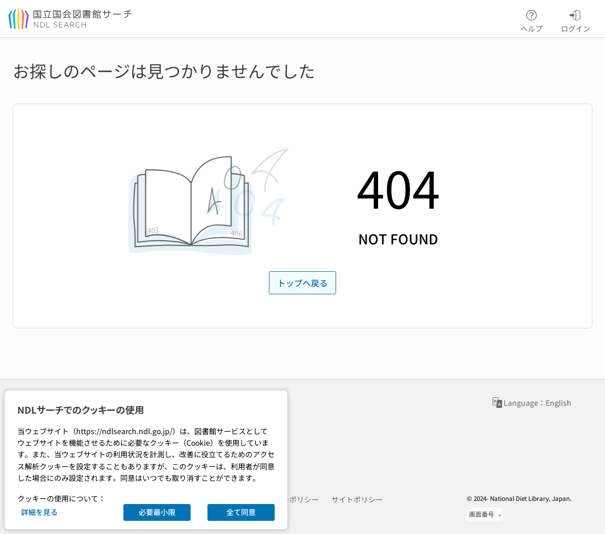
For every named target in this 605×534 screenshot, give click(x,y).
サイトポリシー (357, 499)
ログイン (575, 19)
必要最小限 (157, 512)
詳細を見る (39, 512)
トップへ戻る (302, 282)
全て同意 (241, 512)
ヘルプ (531, 19)
